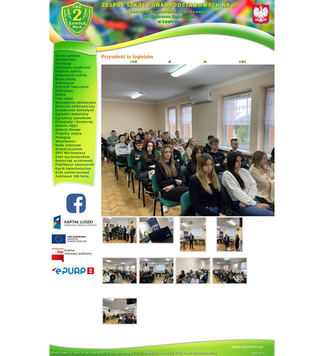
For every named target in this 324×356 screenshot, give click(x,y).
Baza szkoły (65, 79)
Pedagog (62, 137)
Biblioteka (64, 91)
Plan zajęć (64, 98)
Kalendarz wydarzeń (72, 67)
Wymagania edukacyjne (75, 102)
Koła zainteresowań (72, 172)
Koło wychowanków (72, 157)
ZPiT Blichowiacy (70, 153)
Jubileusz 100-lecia (72, 176)
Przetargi (63, 63)
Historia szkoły (68, 71)
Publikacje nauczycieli (74, 164)
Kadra (60, 94)
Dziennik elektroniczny (75, 106)
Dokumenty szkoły (71, 75)
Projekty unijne (68, 133)
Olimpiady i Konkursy (74, 122)
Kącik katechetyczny (73, 168)
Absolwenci (65, 141)
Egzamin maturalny (72, 114)
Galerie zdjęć (66, 125)
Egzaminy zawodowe (73, 118)
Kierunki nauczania (72, 87)
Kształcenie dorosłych (74, 110)
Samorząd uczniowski (74, 160)
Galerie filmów (68, 129)
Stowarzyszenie (69, 149)
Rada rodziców (68, 145)
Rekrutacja (64, 83)
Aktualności (65, 59)
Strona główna (68, 56)
